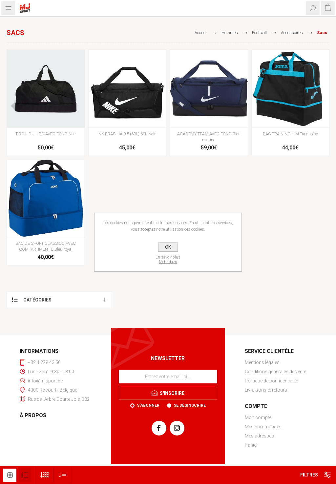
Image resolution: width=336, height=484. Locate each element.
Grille (9, 475)
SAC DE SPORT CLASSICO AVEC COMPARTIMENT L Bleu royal (45, 246)
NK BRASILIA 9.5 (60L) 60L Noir (127, 133)
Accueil (201, 32)
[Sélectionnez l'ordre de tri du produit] (62, 475)
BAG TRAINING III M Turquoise (290, 133)
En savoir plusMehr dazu (168, 259)
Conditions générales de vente (275, 371)
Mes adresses (259, 435)
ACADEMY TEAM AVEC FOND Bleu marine (209, 136)
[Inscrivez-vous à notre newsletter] (168, 376)
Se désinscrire (190, 405)
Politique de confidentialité (271, 380)
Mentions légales (262, 362)
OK (168, 247)
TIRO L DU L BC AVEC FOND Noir (45, 133)
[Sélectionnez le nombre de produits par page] (44, 475)
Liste (24, 475)
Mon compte (258, 417)
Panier (251, 445)
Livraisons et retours (266, 390)
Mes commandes (263, 426)
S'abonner (148, 405)
